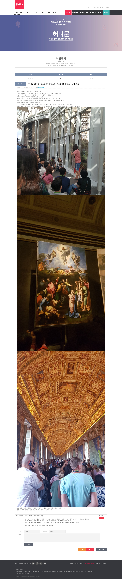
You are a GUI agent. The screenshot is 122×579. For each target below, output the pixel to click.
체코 (54, 12)
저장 (28, 544)
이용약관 (97, 563)
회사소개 (72, 563)
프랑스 (36, 12)
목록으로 (101, 549)
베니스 (29, 12)
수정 (82, 549)
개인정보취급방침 (89, 563)
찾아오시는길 (79, 563)
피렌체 (22, 12)
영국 (49, 12)
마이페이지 (100, 7)
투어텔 (68, 12)
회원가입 (93, 7)
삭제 (101, 518)
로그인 (88, 7)
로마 (16, 12)
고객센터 (106, 7)
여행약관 (104, 563)
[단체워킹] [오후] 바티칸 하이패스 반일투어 (30, 87)
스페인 (43, 12)
